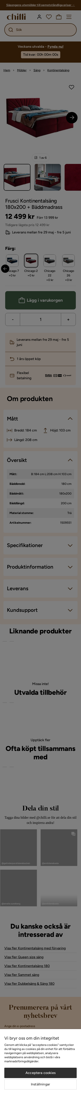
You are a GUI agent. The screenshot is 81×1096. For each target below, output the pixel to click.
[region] (40, 1062)
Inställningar (40, 1084)
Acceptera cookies (40, 1073)
